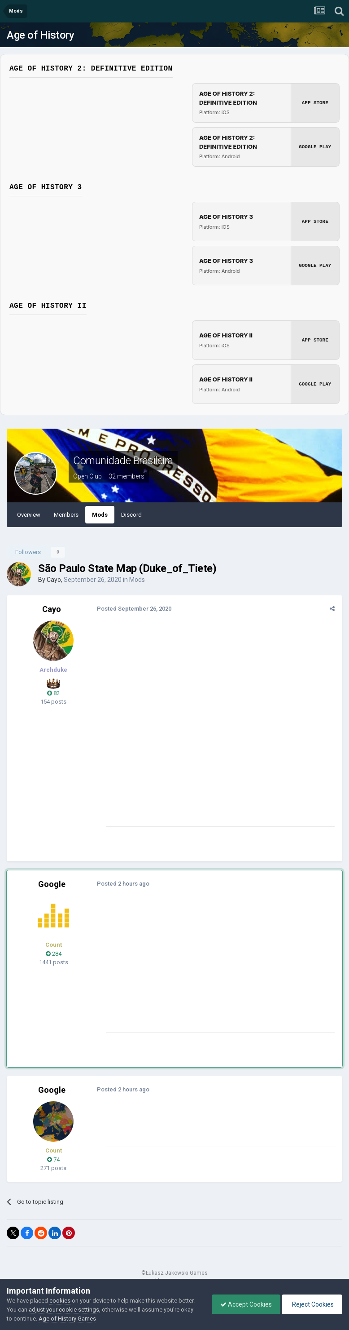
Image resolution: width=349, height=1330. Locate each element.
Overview (28, 514)
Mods (100, 514)
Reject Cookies (311, 1304)
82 (53, 693)
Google (51, 884)
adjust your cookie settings (64, 1309)
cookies (59, 1300)
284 (53, 953)
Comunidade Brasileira (123, 460)
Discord (131, 514)
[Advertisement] (210, 969)
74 (53, 1159)
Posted (133, 608)
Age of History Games (67, 1318)
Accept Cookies (244, 1304)
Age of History (40, 35)
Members (66, 514)
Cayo (54, 579)
